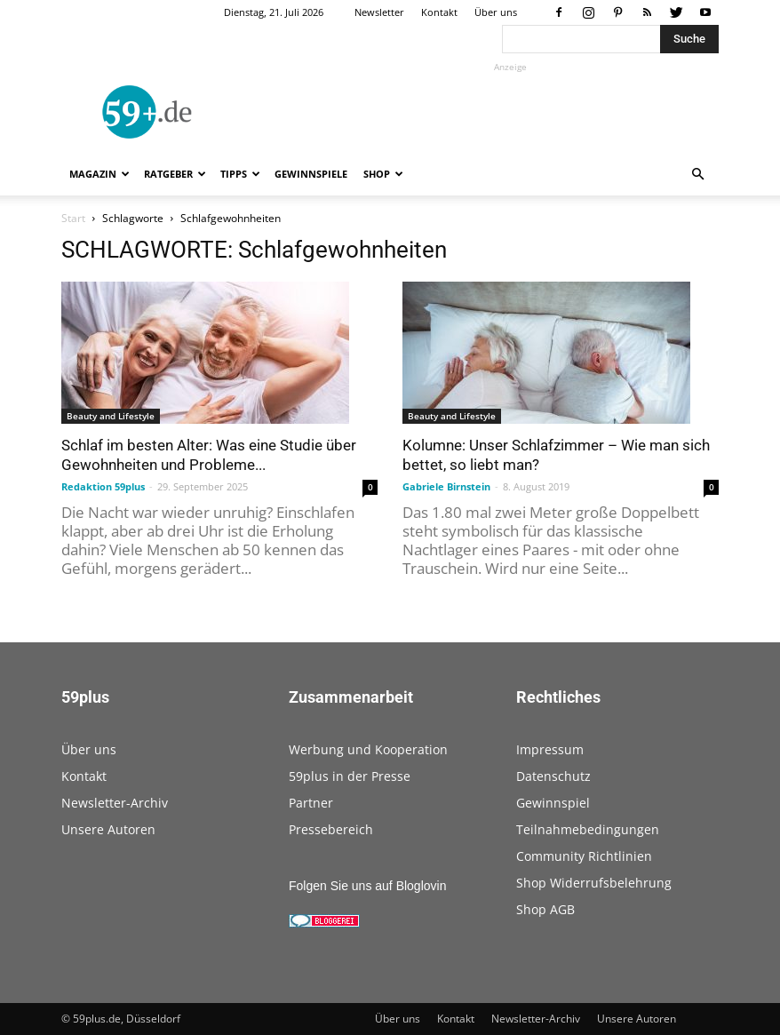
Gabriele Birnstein (446, 486)
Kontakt (439, 12)
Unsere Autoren (108, 829)
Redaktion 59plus (103, 486)
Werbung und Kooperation (368, 749)
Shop (383, 173)
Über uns (495, 12)
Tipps (240, 173)
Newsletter (379, 12)
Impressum (550, 749)
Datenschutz (553, 776)
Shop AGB (545, 909)
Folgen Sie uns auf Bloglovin (367, 886)
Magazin (99, 173)
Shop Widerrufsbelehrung (594, 882)
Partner (311, 802)
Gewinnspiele (311, 173)
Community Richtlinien (584, 856)
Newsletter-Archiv (114, 802)
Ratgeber (175, 173)
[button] (697, 174)
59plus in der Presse (349, 776)
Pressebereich (331, 829)
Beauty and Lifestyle (111, 416)
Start (73, 218)
